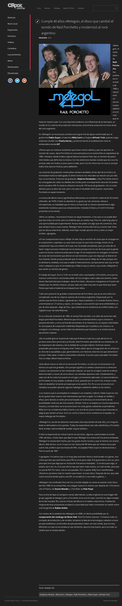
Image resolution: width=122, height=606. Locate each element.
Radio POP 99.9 (68, 8)
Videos (19, 42)
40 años (51, 594)
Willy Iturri (60, 594)
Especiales (19, 30)
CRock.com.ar (15, 601)
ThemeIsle (113, 601)
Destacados (19, 67)
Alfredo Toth (104, 594)
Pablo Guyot (93, 594)
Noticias (19, 18)
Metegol (69, 594)
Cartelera (19, 48)
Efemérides (13, 73)
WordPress (34, 601)
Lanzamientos (19, 55)
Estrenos (19, 36)
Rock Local (19, 24)
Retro (19, 61)
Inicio (39, 8)
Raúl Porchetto (80, 594)
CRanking (57, 8)
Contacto (81, 8)
